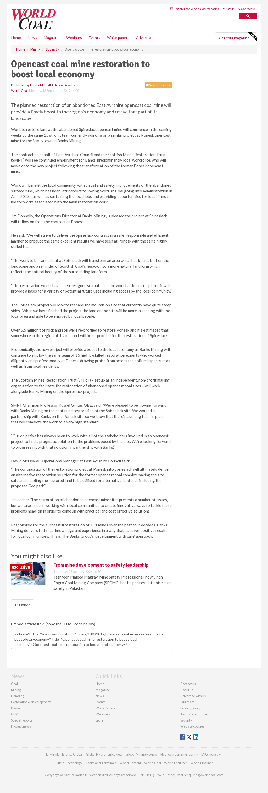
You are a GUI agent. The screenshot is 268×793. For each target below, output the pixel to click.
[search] (203, 16)
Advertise (144, 37)
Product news (21, 726)
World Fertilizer (175, 763)
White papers (118, 37)
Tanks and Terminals (101, 763)
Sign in (229, 8)
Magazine (51, 37)
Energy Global (72, 754)
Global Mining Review (141, 754)
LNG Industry (211, 754)
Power (15, 708)
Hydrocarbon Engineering (179, 754)
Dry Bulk (52, 754)
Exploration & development (31, 702)
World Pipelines (201, 763)
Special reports (21, 720)
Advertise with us (193, 696)
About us (186, 690)
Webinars (74, 37)
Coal (14, 684)
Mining (16, 690)
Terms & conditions (194, 714)
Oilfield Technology (68, 763)
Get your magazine (238, 37)
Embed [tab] (22, 605)
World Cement (130, 763)
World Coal (19, 91)
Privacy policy (190, 708)
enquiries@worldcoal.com (204, 775)
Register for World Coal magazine (195, 8)
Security (186, 720)
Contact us (247, 8)
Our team (187, 702)
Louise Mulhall (40, 85)
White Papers (105, 708)
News (100, 696)
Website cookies (192, 726)
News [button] (32, 37)
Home (16, 37)
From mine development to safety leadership (100, 565)
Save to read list (158, 85)
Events (94, 37)
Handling (17, 696)
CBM (14, 714)
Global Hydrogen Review (104, 754)
